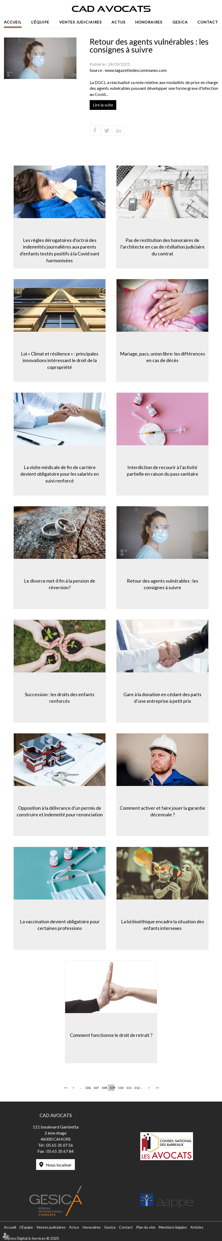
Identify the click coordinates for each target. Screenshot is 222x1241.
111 (128, 1088)
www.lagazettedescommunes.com (136, 70)
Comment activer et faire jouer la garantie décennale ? (162, 811)
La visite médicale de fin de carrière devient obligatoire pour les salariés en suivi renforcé (59, 474)
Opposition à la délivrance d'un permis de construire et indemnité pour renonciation (60, 811)
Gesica (180, 22)
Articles (196, 1227)
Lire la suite (103, 104)
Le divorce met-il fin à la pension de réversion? (59, 584)
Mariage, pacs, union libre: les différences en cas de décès (162, 357)
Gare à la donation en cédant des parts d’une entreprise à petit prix (162, 697)
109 (112, 1088)
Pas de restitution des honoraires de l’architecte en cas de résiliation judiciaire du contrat (162, 246)
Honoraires (148, 22)
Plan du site (145, 1227)
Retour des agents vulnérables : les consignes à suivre (162, 584)
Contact (207, 22)
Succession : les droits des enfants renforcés (59, 697)
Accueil (13, 22)
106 (87, 1088)
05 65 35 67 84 (60, 1151)
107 (95, 1088)
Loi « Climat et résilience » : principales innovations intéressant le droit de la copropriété (59, 360)
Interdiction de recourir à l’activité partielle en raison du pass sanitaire (162, 470)
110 (120, 1088)
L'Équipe (40, 22)
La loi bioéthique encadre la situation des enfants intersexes (162, 925)
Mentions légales (173, 1227)
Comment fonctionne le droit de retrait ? (111, 1035)
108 (104, 1088)
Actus (119, 22)
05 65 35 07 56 (59, 1145)
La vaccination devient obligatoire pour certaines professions (60, 925)
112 (136, 1088)
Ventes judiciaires (80, 22)
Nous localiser (59, 1164)
